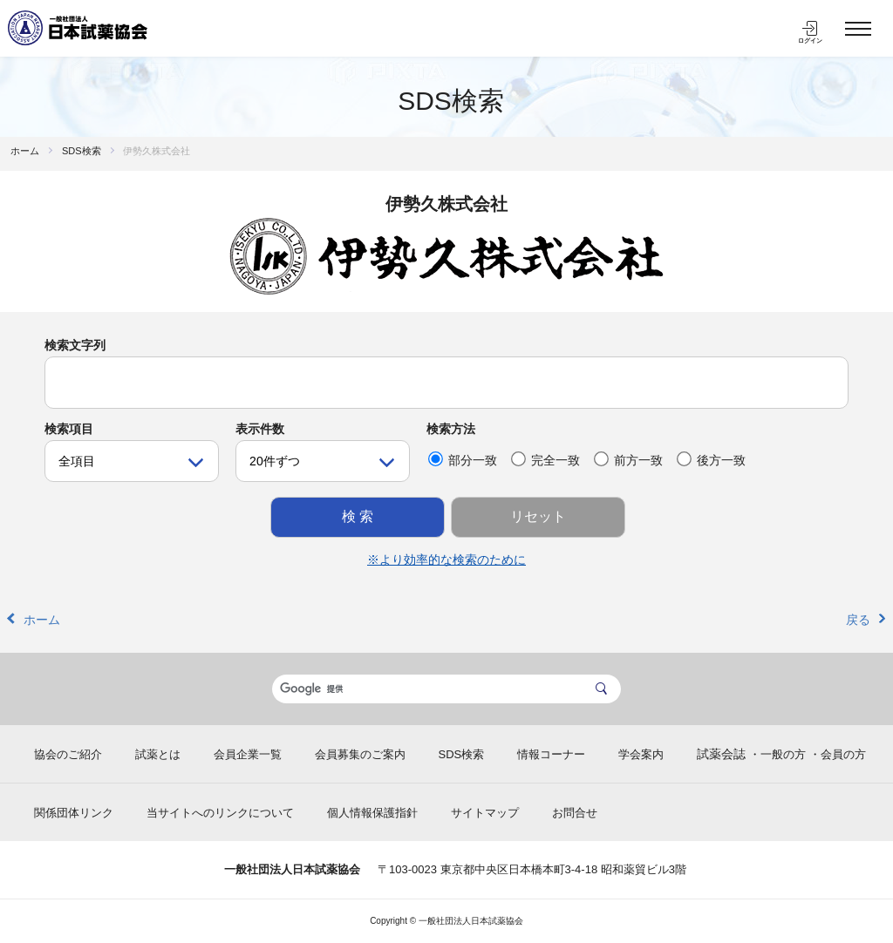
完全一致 (545, 459)
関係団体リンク (73, 812)
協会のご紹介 (68, 754)
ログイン (810, 40)
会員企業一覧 (248, 754)
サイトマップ (485, 812)
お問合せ (574, 812)
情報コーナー (551, 754)
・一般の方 (777, 754)
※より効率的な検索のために (446, 559)
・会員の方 (837, 754)
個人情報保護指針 (372, 812)
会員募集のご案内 (360, 754)
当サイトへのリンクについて (220, 812)
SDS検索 (451, 100)
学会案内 (641, 754)
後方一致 (711, 459)
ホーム (24, 151)
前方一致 (628, 459)
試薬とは (158, 754)
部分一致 (462, 459)
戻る (858, 620)
